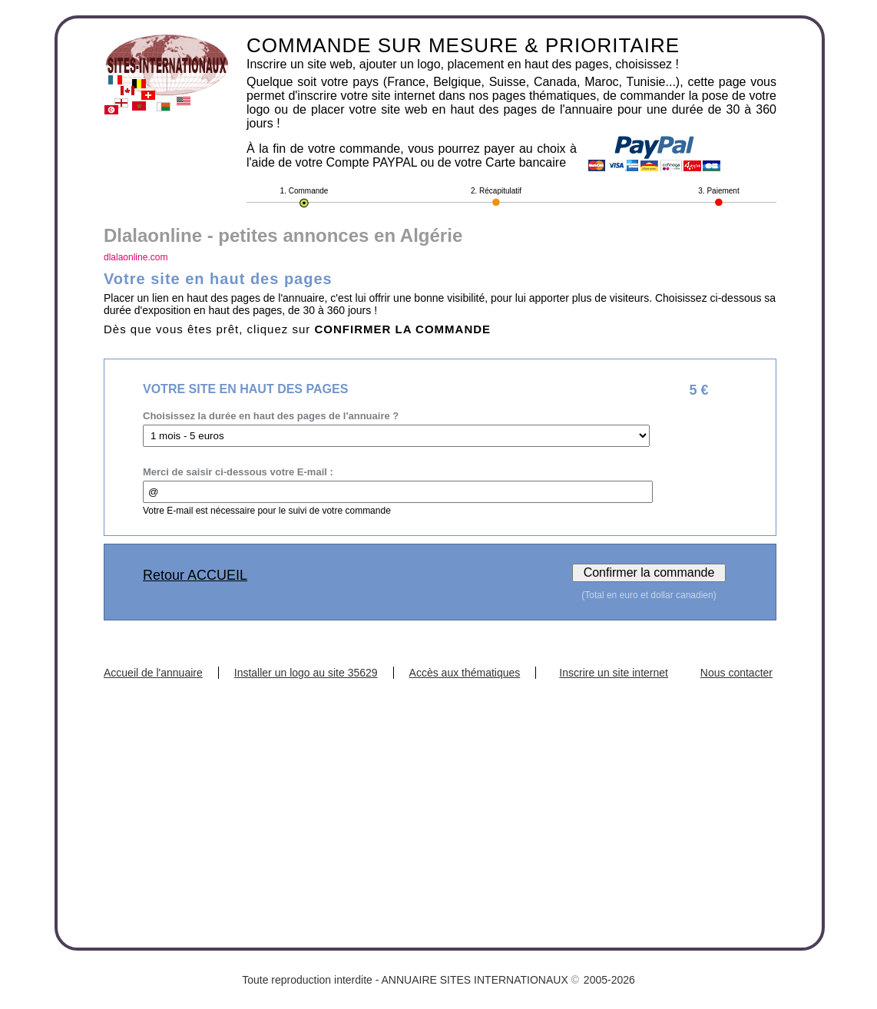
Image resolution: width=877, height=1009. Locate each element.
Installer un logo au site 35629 (306, 673)
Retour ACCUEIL (195, 575)
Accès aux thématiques (465, 673)
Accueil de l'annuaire (153, 673)
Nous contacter (736, 673)
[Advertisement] (440, 793)
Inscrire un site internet (613, 673)
